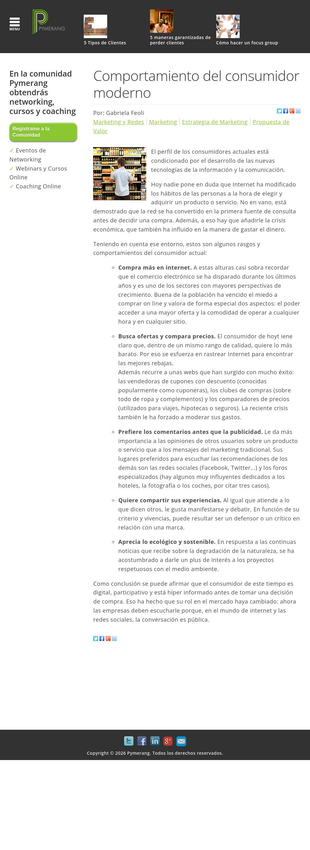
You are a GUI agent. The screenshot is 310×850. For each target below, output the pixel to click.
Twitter (129, 741)
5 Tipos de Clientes (105, 43)
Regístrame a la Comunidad (30, 131)
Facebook (142, 741)
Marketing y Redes (118, 122)
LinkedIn (155, 741)
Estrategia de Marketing (215, 122)
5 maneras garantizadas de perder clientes (180, 40)
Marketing (163, 122)
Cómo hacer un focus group (247, 43)
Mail (181, 741)
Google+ (168, 741)
